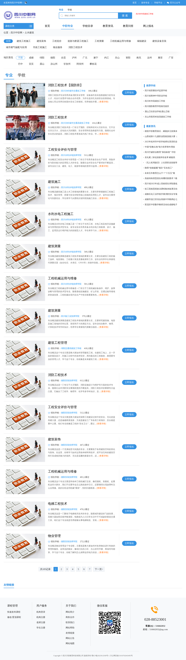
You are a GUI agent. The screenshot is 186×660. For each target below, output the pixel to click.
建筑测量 (54, 246)
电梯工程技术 (57, 503)
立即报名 (129, 92)
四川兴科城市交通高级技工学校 (75, 123)
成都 (31, 57)
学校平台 (158, 3)
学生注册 (40, 627)
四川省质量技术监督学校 (156, 90)
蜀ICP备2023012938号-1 (100, 656)
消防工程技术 (75, 47)
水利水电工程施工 (61, 214)
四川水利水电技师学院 (71, 155)
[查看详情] (103, 102)
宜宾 (31, 64)
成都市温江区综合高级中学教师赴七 (161, 199)
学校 (70, 10)
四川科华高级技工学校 (144, 14)
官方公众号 (174, 3)
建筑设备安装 (159, 41)
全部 (8, 41)
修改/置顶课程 (14, 617)
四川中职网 (16, 32)
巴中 (20, 64)
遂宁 (95, 57)
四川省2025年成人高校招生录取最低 (161, 184)
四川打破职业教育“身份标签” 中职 (160, 152)
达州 (149, 57)
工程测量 (99, 41)
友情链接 (70, 633)
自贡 (63, 57)
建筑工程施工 (24, 41)
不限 (20, 57)
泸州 (74, 57)
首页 (135, 3)
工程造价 (56, 41)
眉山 (42, 64)
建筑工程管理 (57, 342)
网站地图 (70, 643)
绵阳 (42, 57)
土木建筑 (29, 32)
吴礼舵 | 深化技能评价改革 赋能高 (160, 157)
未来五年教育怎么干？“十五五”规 (160, 173)
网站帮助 (70, 627)
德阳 (52, 57)
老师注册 (40, 622)
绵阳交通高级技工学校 (71, 348)
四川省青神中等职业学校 (156, 96)
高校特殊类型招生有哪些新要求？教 (161, 178)
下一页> (99, 569)
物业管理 (54, 536)
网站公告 (70, 638)
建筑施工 (54, 182)
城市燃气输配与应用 (16, 47)
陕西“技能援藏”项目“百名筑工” (159, 168)
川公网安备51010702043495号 (121, 656)
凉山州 (53, 64)
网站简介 (70, 612)
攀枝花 (93, 64)
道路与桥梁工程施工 (78, 41)
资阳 (128, 57)
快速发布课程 (13, 612)
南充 (138, 57)
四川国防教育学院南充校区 (157, 106)
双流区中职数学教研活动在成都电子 (161, 204)
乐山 (117, 57)
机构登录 (40, 612)
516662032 (160, 626)
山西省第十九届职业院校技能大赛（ (161, 136)
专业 (61, 10)
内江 (106, 57)
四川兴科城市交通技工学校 (73, 91)
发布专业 (145, 3)
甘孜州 (67, 64)
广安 (171, 57)
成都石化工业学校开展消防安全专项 (161, 194)
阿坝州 (80, 64)
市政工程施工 (40, 47)
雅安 (160, 57)
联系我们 (70, 622)
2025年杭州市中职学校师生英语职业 (161, 142)
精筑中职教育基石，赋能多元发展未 (161, 131)
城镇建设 (141, 41)
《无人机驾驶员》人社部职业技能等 (161, 163)
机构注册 (40, 617)
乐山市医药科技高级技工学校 (158, 117)
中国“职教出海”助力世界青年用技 (160, 147)
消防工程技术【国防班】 (65, 85)
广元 (85, 57)
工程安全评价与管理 (62, 149)
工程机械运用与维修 (120, 41)
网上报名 (148, 25)
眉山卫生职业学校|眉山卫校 (157, 111)
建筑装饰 (41, 41)
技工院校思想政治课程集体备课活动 (161, 189)
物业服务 (57, 47)
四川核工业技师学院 (70, 316)
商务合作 (70, 617)
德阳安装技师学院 (69, 380)
